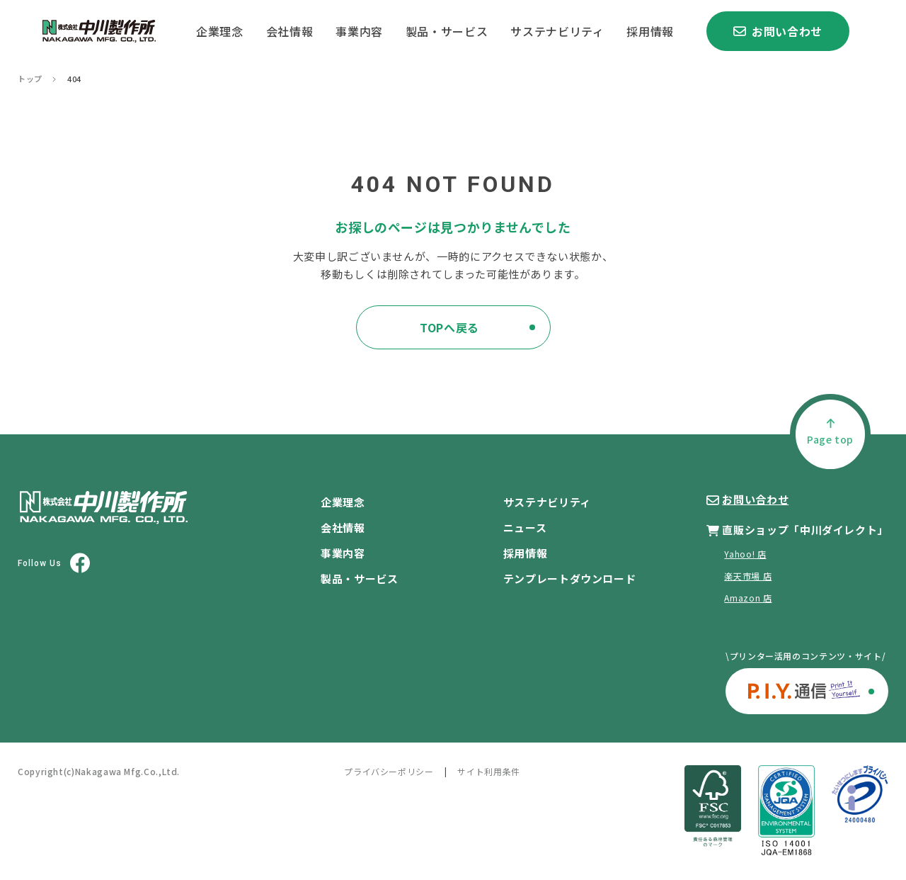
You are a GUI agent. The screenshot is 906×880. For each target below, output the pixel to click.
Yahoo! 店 (745, 554)
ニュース (525, 527)
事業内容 (359, 31)
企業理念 (219, 31)
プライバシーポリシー (388, 771)
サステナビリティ (557, 31)
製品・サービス (447, 31)
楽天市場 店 (748, 576)
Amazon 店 (748, 598)
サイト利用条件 (488, 771)
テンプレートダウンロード (569, 578)
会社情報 (290, 31)
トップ (30, 79)
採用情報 (650, 31)
